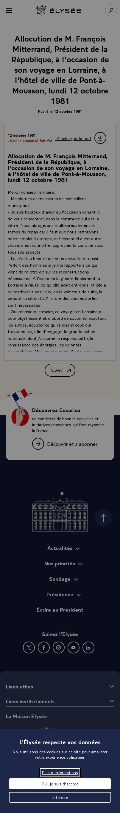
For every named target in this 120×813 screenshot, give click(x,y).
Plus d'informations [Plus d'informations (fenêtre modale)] (60, 772)
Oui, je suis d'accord (60, 783)
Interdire (60, 797)
